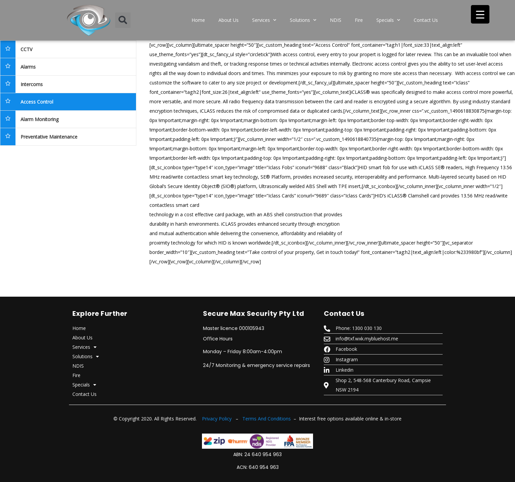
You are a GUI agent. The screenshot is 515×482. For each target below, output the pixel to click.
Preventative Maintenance (49, 137)
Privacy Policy (217, 418)
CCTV (26, 49)
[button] (123, 20)
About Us (228, 20)
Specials (388, 20)
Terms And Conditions (266, 418)
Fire (359, 20)
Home (198, 20)
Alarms (28, 67)
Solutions (303, 20)
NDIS (335, 20)
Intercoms (32, 84)
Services (264, 20)
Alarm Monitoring (40, 119)
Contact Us (426, 20)
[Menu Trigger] (480, 14)
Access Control (37, 102)
